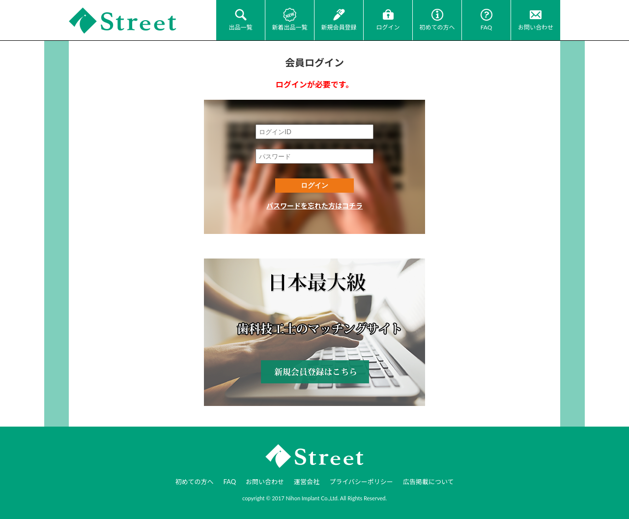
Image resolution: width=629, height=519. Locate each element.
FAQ (486, 27)
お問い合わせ (535, 27)
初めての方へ (437, 27)
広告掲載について (428, 482)
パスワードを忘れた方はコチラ (314, 206)
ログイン (388, 27)
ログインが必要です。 (314, 84)
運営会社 (306, 482)
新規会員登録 (338, 27)
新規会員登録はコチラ (314, 332)
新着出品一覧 (289, 27)
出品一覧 (240, 27)
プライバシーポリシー (361, 482)
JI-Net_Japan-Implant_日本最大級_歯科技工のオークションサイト (123, 20)
